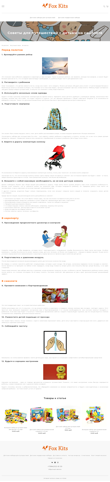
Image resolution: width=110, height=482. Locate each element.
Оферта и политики (55, 459)
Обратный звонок (55, 470)
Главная (26, 25)
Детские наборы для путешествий (42, 18)
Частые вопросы (74, 456)
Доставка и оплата (60, 456)
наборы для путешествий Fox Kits (24, 137)
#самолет (5, 46)
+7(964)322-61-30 (55, 467)
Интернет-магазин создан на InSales (55, 479)
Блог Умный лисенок (40, 25)
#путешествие (15, 46)
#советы (25, 46)
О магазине (86, 456)
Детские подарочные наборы (69, 18)
